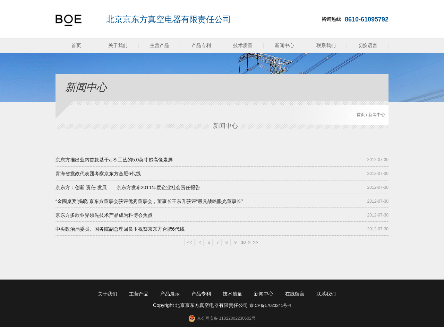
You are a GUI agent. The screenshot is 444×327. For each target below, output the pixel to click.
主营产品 (159, 45)
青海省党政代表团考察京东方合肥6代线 (98, 173)
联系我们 (326, 45)
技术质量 (243, 45)
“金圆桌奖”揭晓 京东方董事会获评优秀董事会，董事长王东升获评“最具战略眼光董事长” (149, 201)
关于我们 (118, 45)
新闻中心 (284, 45)
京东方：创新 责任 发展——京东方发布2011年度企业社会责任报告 (128, 187)
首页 (76, 45)
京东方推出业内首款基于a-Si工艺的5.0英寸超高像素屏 (114, 159)
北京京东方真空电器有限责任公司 (168, 19)
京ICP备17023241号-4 (270, 305)
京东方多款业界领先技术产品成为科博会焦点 (104, 215)
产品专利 (201, 45)
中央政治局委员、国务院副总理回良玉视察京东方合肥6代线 (120, 229)
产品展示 (170, 294)
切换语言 (367, 45)
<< (189, 242)
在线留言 (295, 294)
